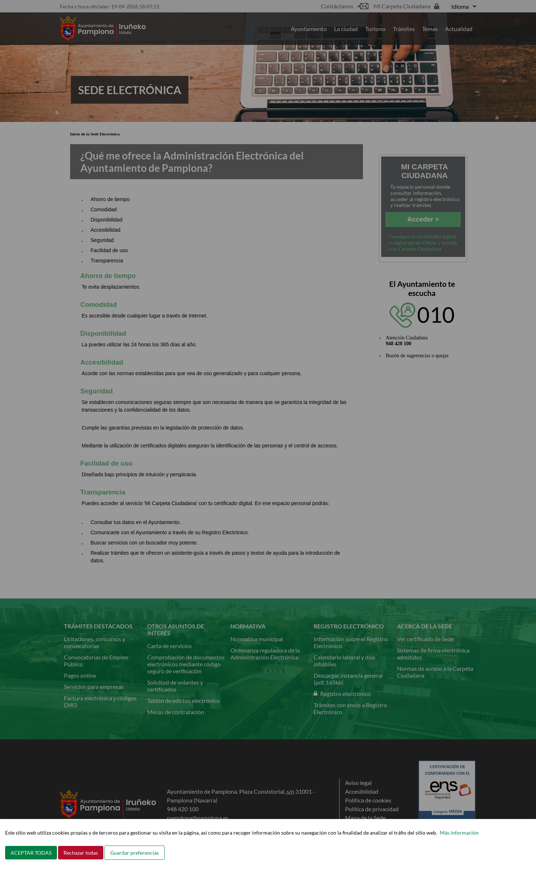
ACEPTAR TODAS (31, 853)
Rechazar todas (81, 853)
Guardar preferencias (134, 853)
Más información (459, 832)
